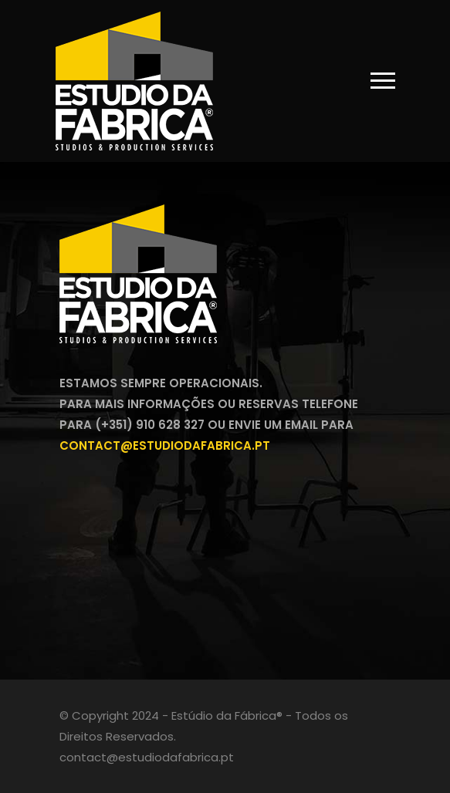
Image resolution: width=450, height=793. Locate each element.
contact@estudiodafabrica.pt (164, 445)
